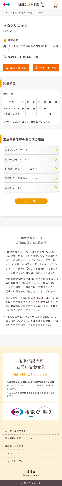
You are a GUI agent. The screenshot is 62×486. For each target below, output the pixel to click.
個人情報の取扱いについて (19, 438)
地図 (55, 46)
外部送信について (14, 445)
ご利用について (13, 453)
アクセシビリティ (14, 461)
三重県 (13, 12)
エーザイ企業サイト (15, 430)
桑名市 (22, 12)
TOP (5, 12)
